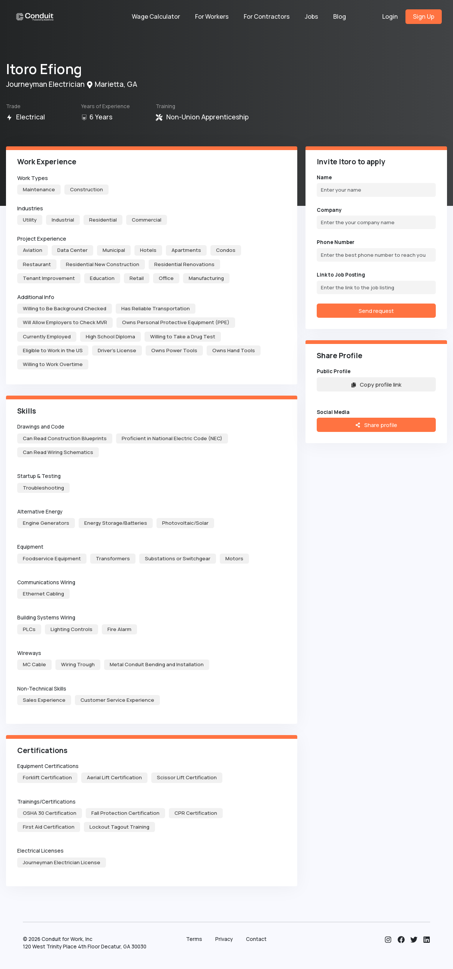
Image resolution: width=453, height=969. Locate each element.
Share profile (376, 425)
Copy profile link (376, 384)
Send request (376, 310)
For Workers (212, 16)
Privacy (224, 939)
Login (390, 16)
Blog (339, 16)
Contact (256, 939)
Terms (194, 939)
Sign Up (423, 16)
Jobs (311, 16)
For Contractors (267, 16)
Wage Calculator (156, 16)
